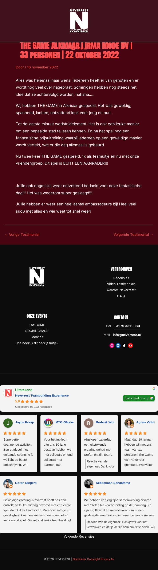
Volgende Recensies (79, 536)
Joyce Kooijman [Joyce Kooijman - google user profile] (27, 422)
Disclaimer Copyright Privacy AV (93, 559)
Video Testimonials (121, 284)
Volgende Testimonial (133, 234)
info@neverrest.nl (127, 335)
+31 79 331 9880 (127, 326)
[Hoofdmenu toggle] (78, 50)
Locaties (37, 337)
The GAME (37, 325)
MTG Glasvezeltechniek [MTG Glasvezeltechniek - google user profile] (73, 422)
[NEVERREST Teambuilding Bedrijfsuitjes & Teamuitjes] (79, 22)
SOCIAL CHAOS (36, 331)
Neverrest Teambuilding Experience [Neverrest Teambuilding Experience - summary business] (42, 395)
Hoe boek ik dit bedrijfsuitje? (36, 343)
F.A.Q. (121, 296)
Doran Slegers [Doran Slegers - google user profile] (26, 483)
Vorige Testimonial (22, 234)
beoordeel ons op (137, 398)
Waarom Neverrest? (121, 290)
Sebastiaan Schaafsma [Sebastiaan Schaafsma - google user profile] (113, 483)
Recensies (121, 278)
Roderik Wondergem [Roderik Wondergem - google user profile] (111, 422)
